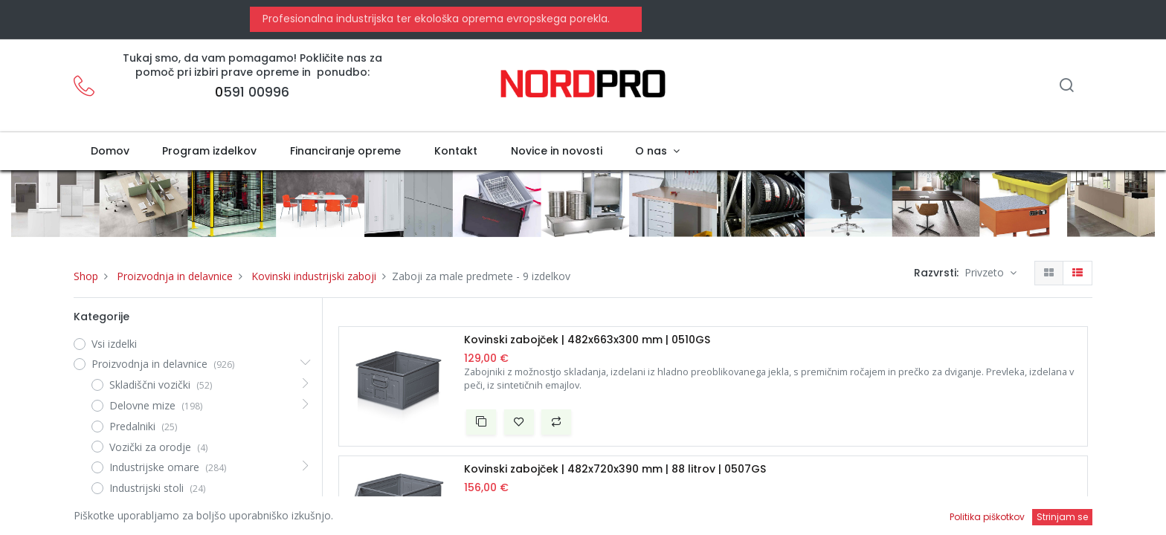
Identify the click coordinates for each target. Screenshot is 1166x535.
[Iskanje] (1066, 87)
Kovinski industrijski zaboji (313, 276)
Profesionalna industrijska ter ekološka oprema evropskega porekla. (435, 18)
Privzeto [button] (985, 272)
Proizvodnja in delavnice (175, 276)
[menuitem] (110, 151)
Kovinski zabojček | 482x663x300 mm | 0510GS (587, 340)
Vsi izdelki (114, 344)
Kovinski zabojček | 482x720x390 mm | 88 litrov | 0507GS (615, 469)
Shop (86, 276)
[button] (481, 422)
